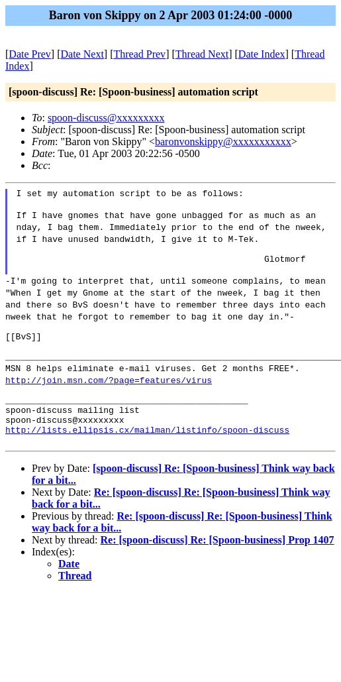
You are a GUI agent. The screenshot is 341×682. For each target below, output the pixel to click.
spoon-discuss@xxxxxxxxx (106, 117)
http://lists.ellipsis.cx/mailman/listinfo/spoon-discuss (147, 457)
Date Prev (30, 54)
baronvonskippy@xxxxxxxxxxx (223, 141)
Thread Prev (139, 54)
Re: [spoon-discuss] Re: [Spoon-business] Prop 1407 (217, 569)
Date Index (261, 54)
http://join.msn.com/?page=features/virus (108, 398)
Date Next (82, 54)
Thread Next (201, 54)
